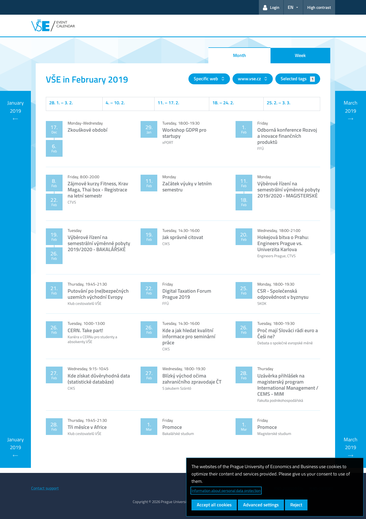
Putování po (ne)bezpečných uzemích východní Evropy (98, 294)
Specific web (206, 78)
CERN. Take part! (85, 330)
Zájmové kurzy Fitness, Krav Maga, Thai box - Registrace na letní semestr (98, 189)
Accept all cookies (214, 504)
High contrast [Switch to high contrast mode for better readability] (319, 7)
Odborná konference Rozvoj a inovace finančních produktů (287, 136)
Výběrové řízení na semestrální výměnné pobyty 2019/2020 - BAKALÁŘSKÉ (99, 243)
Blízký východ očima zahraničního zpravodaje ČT (192, 379)
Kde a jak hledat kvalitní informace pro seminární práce (188, 336)
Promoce (172, 427)
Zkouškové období (87, 130)
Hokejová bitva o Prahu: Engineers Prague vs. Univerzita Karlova (283, 243)
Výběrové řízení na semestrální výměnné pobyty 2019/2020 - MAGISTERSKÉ (288, 189)
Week (300, 55)
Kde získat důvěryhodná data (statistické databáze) (99, 379)
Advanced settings (261, 504)
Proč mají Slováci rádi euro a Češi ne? (287, 333)
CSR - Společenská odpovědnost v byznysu (283, 294)
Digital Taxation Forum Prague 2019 (186, 294)
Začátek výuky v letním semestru (187, 186)
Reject (296, 504)
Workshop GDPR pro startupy (184, 133)
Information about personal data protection (226, 490)
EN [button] (290, 7)
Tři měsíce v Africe (87, 427)
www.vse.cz (250, 78)
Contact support (45, 488)
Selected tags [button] (298, 78)
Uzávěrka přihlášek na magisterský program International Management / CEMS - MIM (287, 385)
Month (239, 55)
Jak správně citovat (182, 237)
